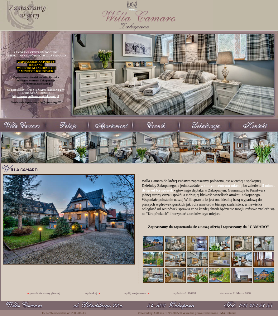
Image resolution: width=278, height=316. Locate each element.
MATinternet (228, 313)
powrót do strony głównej (45, 293)
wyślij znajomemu (135, 293)
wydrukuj (91, 293)
